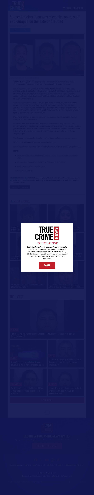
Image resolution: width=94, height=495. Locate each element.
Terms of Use (57, 247)
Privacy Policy (61, 252)
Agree (47, 265)
